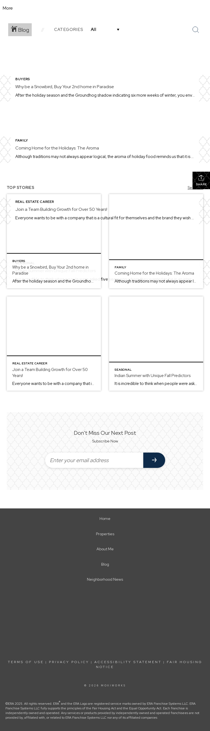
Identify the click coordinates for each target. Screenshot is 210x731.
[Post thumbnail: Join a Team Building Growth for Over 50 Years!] (54, 344)
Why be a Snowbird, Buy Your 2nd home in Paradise (64, 87)
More (8, 8)
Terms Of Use (26, 662)
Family (21, 140)
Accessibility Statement (128, 662)
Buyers (22, 79)
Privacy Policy (69, 662)
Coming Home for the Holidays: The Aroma (57, 148)
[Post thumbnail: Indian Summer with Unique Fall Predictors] (156, 344)
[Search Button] (195, 29)
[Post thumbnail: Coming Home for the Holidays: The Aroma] (156, 241)
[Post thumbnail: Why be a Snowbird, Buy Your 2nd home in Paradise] (54, 241)
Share (201, 180)
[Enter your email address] (94, 460)
